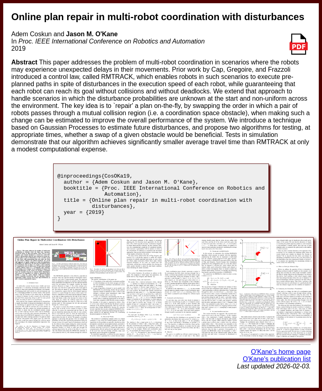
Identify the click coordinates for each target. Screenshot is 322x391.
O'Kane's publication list (277, 368)
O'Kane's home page (281, 361)
